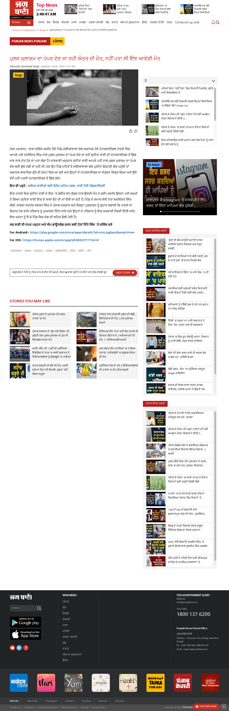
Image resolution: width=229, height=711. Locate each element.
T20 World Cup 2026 (187, 22)
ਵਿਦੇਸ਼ (56, 22)
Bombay (86, 701)
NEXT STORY (125, 272)
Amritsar (103, 701)
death (49, 250)
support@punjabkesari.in (195, 649)
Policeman (16, 250)
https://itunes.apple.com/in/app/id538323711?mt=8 (61, 240)
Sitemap (85, 707)
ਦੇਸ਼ (48, 22)
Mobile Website (69, 707)
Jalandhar (119, 701)
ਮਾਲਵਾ (82, 22)
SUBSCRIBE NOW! (206, 706)
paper (28, 250)
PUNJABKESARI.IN (190, 707)
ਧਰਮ (169, 22)
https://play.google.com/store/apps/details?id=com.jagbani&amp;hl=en (82, 232)
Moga (18, 75)
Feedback (29, 707)
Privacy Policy (99, 707)
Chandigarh (51, 701)
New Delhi (33, 701)
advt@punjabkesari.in (187, 602)
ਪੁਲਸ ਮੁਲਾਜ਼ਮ (61, 250)
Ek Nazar (154, 165)
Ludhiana (69, 701)
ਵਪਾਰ (115, 22)
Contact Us (15, 707)
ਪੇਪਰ (72, 250)
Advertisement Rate (48, 707)
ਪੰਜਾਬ (41, 22)
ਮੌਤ (89, 250)
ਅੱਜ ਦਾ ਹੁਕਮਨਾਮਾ (130, 22)
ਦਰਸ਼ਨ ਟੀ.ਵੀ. (157, 22)
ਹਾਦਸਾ (81, 250)
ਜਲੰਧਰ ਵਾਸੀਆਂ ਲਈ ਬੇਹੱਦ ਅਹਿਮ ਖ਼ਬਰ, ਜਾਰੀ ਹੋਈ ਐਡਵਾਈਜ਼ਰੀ (66, 186)
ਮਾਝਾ (74, 22)
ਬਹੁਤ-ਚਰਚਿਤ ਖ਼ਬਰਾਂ (156, 230)
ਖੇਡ (107, 22)
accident (38, 250)
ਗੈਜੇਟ (145, 22)
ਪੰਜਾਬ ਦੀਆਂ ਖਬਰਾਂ (155, 403)
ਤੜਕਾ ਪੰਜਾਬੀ (96, 22)
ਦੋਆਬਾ (65, 22)
